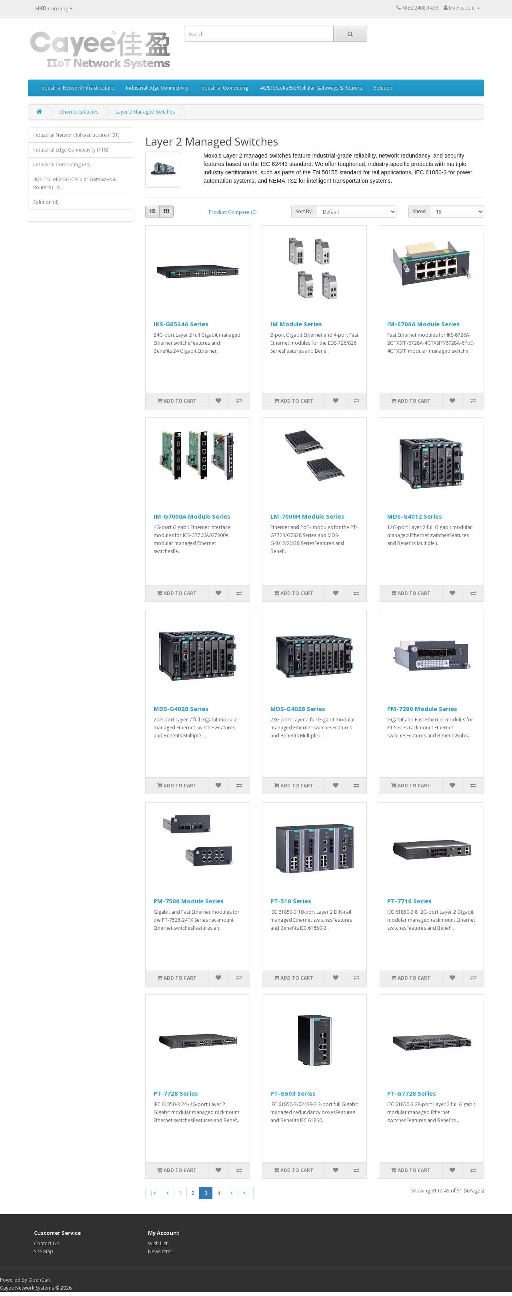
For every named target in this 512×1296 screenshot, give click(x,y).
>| (245, 1193)
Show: (419, 211)
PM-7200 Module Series (422, 709)
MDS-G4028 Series (297, 709)
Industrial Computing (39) (61, 164)
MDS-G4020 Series (181, 709)
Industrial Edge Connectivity (157, 87)
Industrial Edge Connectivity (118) (70, 149)
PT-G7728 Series (411, 1093)
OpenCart (39, 1279)
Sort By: (304, 211)
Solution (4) (45, 202)
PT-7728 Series (176, 1093)
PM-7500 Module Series (189, 901)
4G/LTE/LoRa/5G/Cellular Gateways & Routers (311, 87)
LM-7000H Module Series (307, 516)
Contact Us (46, 1243)
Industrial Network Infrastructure (77, 87)
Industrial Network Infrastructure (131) (76, 135)
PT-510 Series (290, 901)
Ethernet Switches (78, 111)
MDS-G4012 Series (414, 516)
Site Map (43, 1251)
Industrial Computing (224, 87)
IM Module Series (296, 324)
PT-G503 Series (293, 1093)
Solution (383, 87)
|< (153, 1193)
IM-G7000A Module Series (192, 516)
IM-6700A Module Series (423, 324)
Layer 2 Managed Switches (145, 111)
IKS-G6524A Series (181, 324)
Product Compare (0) (232, 212)
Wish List (158, 1243)
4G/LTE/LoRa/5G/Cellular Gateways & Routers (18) (74, 183)
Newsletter (160, 1251)
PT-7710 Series (409, 901)
